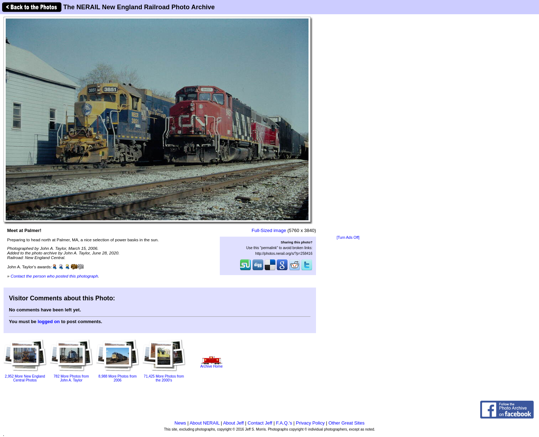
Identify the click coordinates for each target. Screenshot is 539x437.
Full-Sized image (269, 230)
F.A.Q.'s (284, 423)
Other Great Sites (346, 423)
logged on (49, 321)
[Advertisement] (348, 125)
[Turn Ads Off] (348, 237)
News (180, 423)
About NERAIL (204, 423)
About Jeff (233, 423)
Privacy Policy (310, 423)
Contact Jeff (260, 423)
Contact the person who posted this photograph (54, 276)
